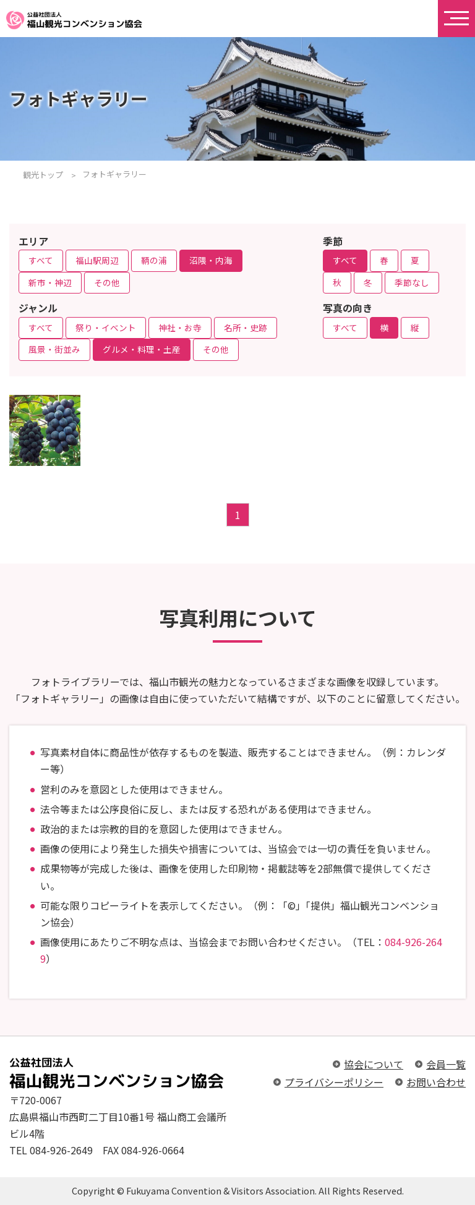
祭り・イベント (105, 327)
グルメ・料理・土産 (142, 349)
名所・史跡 (245, 327)
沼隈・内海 (211, 260)
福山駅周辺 (97, 260)
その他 (107, 282)
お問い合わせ (436, 1082)
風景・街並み (54, 349)
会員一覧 (446, 1064)
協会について (373, 1064)
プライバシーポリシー (334, 1082)
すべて (40, 260)
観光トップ (43, 175)
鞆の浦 (154, 260)
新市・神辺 (50, 282)
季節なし (412, 282)
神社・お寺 (180, 327)
